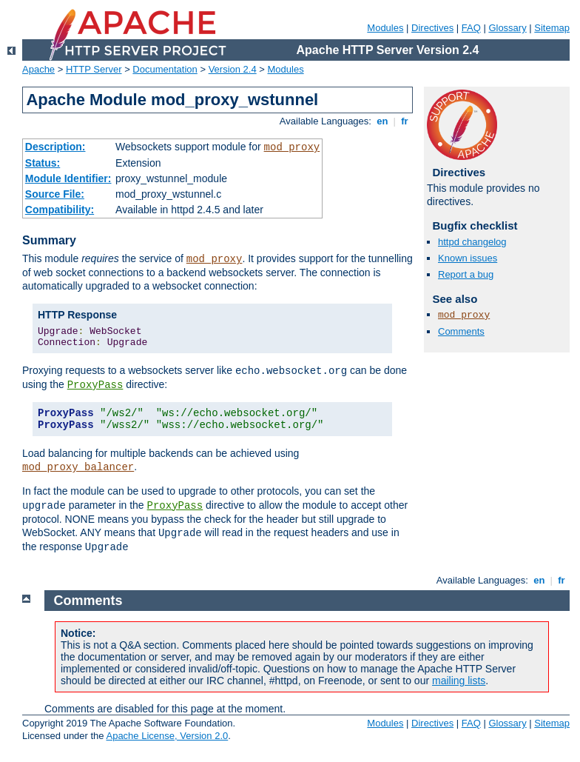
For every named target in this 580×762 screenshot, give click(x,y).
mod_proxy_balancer (78, 467)
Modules (385, 27)
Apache (38, 69)
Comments (461, 331)
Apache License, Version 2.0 (167, 735)
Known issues (467, 258)
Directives (432, 27)
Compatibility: (59, 209)
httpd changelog (472, 241)
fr (405, 121)
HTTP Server (94, 69)
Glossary (507, 27)
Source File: (54, 194)
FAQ (471, 27)
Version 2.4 (233, 69)
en (382, 121)
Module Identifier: (68, 178)
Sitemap (552, 27)
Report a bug (465, 274)
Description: (55, 147)
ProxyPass (95, 385)
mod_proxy (292, 147)
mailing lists (458, 680)
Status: (42, 163)
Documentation (164, 69)
